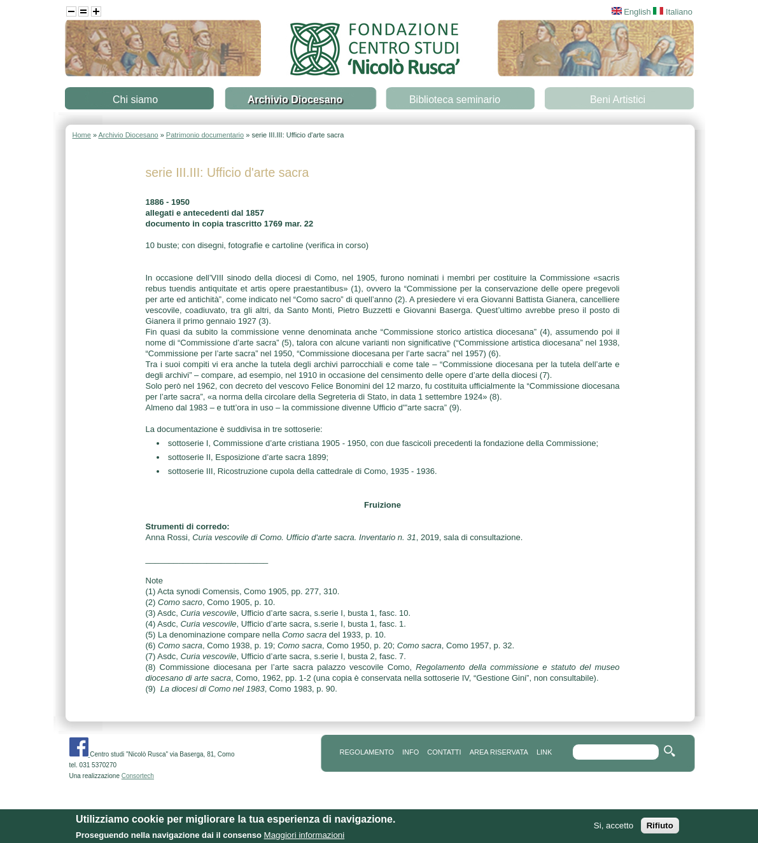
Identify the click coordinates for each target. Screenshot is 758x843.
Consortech (138, 775)
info (410, 752)
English (631, 12)
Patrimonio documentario (205, 135)
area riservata (499, 752)
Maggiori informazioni (304, 837)
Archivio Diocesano (295, 99)
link (544, 752)
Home (82, 135)
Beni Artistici (617, 99)
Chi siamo (135, 99)
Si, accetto (613, 827)
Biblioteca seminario (454, 99)
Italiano (672, 12)
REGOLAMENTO (367, 752)
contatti (444, 752)
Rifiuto (660, 827)
